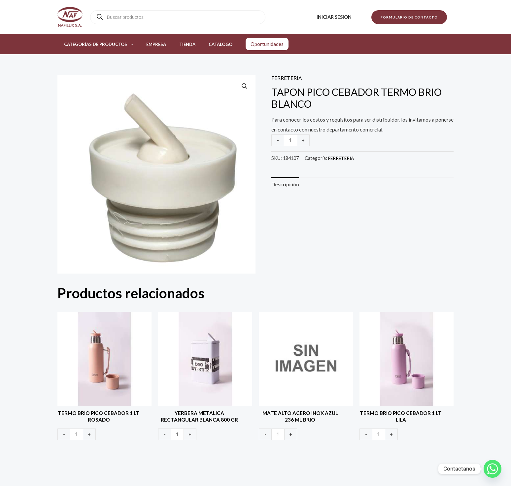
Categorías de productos (96, 44)
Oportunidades (248, 44)
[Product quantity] (291, 140)
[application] (128, 44)
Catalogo (204, 44)
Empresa (149, 44)
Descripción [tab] (286, 184)
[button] (409, 17)
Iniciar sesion (336, 17)
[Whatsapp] (492, 469)
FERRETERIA (286, 78)
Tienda (176, 44)
